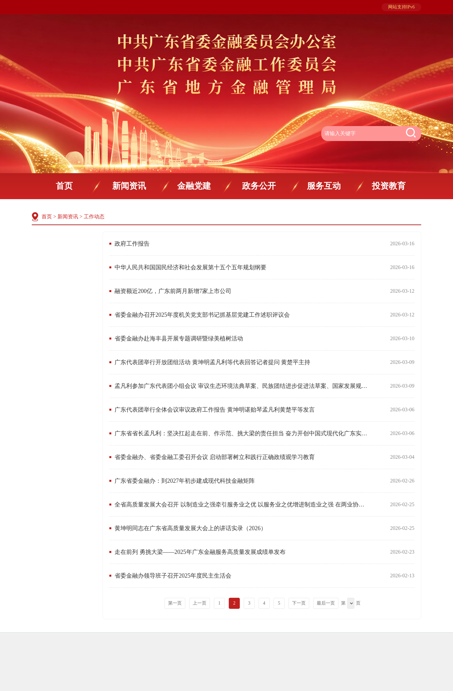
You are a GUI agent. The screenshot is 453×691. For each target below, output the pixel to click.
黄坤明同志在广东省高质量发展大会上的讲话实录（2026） (190, 528)
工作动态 (94, 216)
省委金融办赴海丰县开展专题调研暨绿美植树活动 (179, 338)
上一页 (199, 603)
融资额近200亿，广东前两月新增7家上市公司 (173, 291)
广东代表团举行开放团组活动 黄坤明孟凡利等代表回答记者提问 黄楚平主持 (212, 362)
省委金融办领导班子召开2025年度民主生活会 (173, 575)
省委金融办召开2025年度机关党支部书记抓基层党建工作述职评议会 (202, 315)
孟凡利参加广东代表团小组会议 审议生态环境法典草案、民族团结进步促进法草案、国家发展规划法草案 (242, 386)
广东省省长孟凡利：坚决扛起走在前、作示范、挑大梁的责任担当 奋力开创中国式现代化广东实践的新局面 (242, 433)
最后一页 (326, 603)
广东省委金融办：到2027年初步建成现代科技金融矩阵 (185, 481)
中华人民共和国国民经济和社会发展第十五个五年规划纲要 (190, 267)
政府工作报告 (132, 243)
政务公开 (259, 186)
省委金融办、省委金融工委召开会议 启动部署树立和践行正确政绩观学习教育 (215, 457)
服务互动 (324, 186)
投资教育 (389, 186)
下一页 (299, 603)
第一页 (175, 603)
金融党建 (194, 186)
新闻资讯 (129, 186)
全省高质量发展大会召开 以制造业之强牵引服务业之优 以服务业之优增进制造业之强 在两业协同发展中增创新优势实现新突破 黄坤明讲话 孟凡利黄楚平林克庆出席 (242, 504)
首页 (64, 186)
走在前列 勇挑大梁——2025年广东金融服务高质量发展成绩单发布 (200, 552)
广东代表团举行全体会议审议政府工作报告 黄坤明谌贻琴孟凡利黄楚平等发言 (215, 409)
